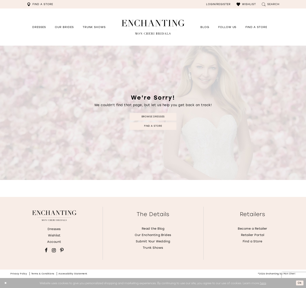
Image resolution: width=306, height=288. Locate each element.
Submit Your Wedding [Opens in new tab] (153, 241)
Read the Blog (153, 228)
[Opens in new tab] (227, 27)
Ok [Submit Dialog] (298, 283)
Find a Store (153, 127)
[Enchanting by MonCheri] (54, 215)
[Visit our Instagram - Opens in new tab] (54, 250)
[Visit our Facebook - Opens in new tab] (46, 250)
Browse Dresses (153, 115)
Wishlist (54, 235)
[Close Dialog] (6, 283)
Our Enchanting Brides (153, 235)
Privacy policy (18, 273)
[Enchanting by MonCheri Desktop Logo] (153, 27)
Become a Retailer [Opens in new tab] (252, 228)
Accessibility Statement (72, 273)
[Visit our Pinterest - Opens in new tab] (62, 250)
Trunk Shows (153, 248)
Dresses (54, 229)
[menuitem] (40, 4)
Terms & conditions (42, 273)
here (263, 283)
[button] (246, 4)
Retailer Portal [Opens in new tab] (252, 235)
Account (54, 242)
